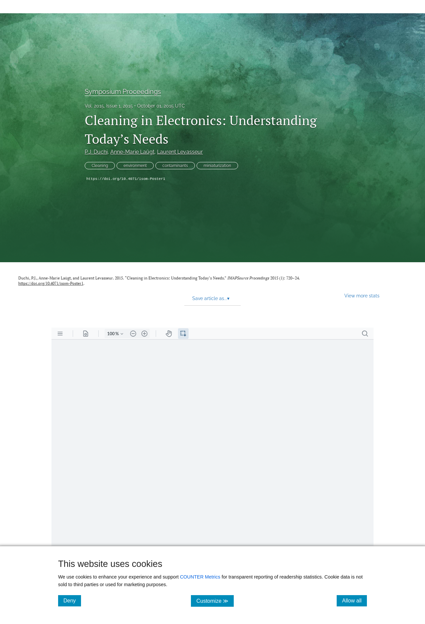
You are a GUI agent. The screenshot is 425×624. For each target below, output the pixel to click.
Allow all (354, 600)
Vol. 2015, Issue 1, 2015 (109, 106)
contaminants (175, 165)
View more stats (362, 295)
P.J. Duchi (96, 152)
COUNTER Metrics (200, 577)
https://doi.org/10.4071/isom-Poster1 (125, 179)
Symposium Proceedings (123, 92)
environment (135, 165)
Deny (72, 600)
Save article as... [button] (210, 298)
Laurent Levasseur (180, 152)
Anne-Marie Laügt (132, 152)
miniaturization (217, 165)
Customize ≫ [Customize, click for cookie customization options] (215, 600)
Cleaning (100, 165)
